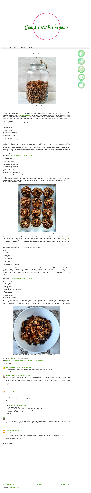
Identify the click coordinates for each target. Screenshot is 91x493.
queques (38, 360)
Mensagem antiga (65, 484)
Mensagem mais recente (10, 484)
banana (19, 360)
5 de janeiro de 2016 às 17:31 (15, 430)
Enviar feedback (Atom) (13, 487)
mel (34, 360)
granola (31, 360)
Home (4, 47)
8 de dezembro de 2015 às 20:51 (24, 367)
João (7, 430)
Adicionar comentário (8, 443)
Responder (8, 371)
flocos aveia (26, 360)
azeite (15, 360)
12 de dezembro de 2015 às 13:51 (18, 405)
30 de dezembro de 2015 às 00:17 (17, 417)
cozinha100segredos (11, 367)
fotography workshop (65, 238)
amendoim (7, 360)
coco (22, 360)
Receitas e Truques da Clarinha (13, 391)
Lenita (7, 417)
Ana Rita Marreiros (10, 375)
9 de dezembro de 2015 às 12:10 (23, 375)
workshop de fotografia (24, 115)
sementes (42, 360)
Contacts (15, 47)
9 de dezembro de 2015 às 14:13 (29, 391)
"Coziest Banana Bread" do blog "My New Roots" (22, 155)
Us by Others (23, 47)
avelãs (12, 360)
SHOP (30, 47)
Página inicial (39, 484)
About (9, 47)
